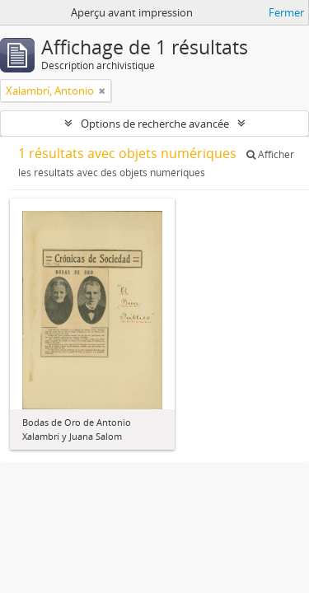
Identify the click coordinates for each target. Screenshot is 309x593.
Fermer (286, 12)
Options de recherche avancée (155, 123)
